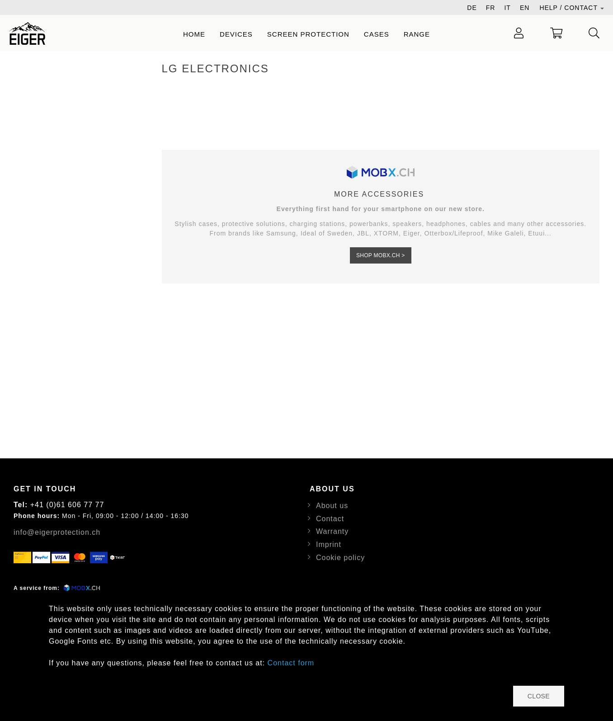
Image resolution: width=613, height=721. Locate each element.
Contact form (291, 663)
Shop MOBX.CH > (380, 255)
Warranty (332, 531)
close (539, 696)
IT (507, 7)
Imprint (328, 544)
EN (524, 7)
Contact (330, 519)
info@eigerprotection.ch (57, 532)
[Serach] (594, 33)
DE (471, 7)
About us (332, 505)
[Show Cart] (556, 33)
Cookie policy (340, 557)
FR (490, 7)
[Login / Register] (519, 33)
